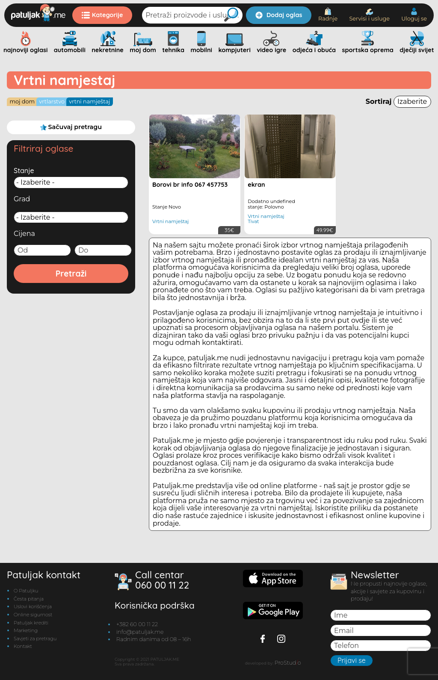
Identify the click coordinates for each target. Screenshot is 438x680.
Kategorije (102, 15)
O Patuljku (26, 591)
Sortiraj (398, 101)
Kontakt (23, 646)
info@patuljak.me (140, 632)
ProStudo (288, 662)
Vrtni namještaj (89, 101)
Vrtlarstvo (52, 101)
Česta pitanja (29, 599)
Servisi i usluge (369, 15)
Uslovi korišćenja (33, 606)
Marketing (26, 630)
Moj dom (22, 101)
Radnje (327, 15)
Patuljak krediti (31, 623)
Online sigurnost (33, 615)
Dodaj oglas (278, 15)
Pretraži (71, 273)
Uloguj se (414, 15)
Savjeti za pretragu (35, 639)
